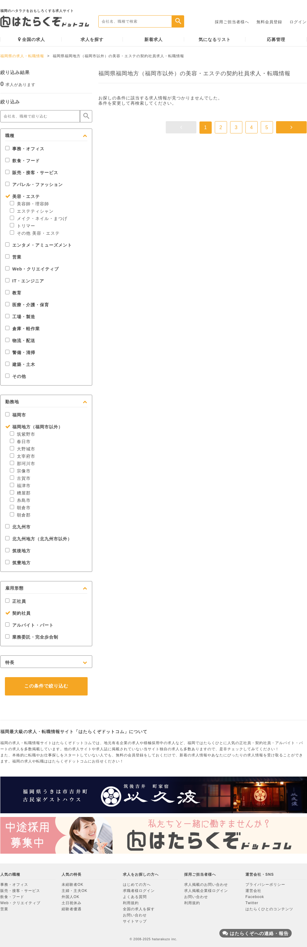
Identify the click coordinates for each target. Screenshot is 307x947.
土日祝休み (71, 903)
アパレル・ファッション (34, 184)
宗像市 (20, 470)
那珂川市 (22, 463)
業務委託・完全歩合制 (31, 637)
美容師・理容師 (29, 203)
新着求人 (153, 39)
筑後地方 (18, 550)
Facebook (254, 897)
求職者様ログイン (139, 891)
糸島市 (20, 500)
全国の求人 (31, 39)
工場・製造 (20, 316)
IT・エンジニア (24, 280)
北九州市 (18, 526)
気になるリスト (215, 39)
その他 (15, 376)
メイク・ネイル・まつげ (38, 218)
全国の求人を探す (139, 909)
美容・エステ (22, 196)
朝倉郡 (20, 515)
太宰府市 (22, 456)
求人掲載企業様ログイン (206, 891)
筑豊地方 (18, 562)
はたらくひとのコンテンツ (269, 909)
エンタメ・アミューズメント (38, 245)
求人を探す (92, 39)
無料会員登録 (269, 22)
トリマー (22, 225)
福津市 (20, 485)
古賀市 (20, 478)
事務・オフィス (24, 148)
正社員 (15, 601)
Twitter (251, 903)
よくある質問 (135, 897)
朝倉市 (20, 507)
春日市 (20, 441)
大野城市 (22, 448)
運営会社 (253, 891)
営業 (13, 257)
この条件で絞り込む (46, 685)
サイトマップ (135, 921)
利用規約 (131, 903)
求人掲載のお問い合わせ (206, 884)
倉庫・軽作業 (22, 328)
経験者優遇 (71, 909)
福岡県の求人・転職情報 (22, 56)
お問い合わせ (135, 915)
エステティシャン (32, 211)
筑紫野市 (22, 434)
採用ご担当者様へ (232, 22)
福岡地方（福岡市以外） (34, 426)
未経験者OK (72, 884)
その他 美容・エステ (35, 233)
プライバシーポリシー (265, 884)
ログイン (298, 22)
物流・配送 (20, 340)
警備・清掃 (20, 352)
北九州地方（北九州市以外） (38, 538)
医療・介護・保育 (27, 304)
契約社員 (18, 613)
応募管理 (276, 39)
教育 (13, 292)
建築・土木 (20, 364)
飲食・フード (22, 160)
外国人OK (70, 897)
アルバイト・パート (29, 625)
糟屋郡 (20, 492)
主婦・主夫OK (74, 891)
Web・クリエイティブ (32, 269)
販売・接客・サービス (31, 172)
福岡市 (15, 414)
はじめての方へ (137, 884)
